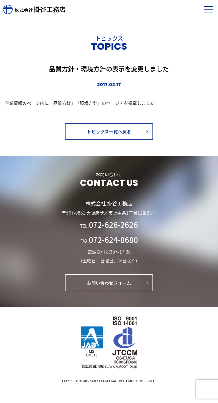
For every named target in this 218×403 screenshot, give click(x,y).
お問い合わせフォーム (109, 283)
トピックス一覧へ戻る (109, 131)
